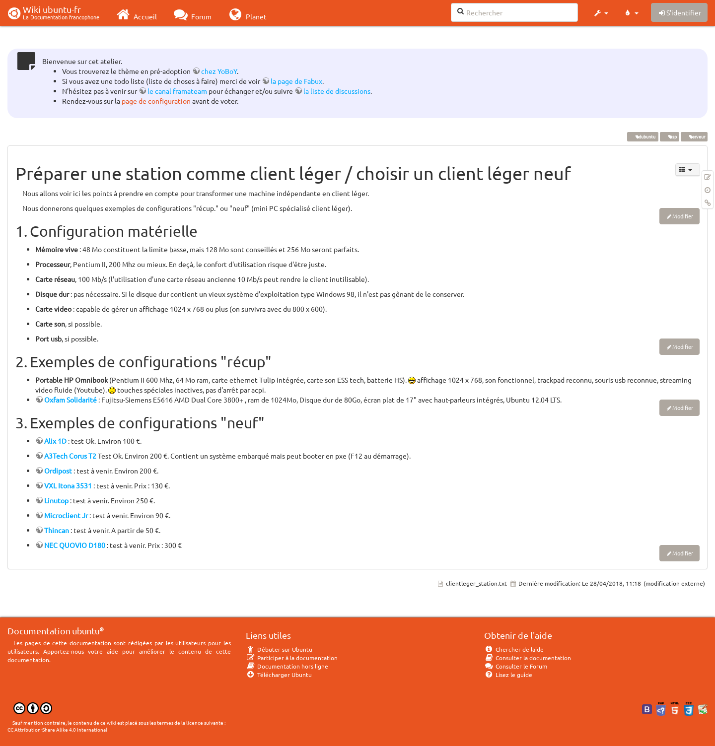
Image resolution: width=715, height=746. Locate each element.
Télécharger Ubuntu (279, 674)
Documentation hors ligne (287, 666)
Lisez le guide (508, 674)
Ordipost (58, 470)
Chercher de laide (514, 649)
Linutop (56, 500)
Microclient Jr (66, 515)
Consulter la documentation (527, 658)
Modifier (682, 216)
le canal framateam (177, 90)
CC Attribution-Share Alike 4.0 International (57, 729)
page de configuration (156, 100)
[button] (600, 13)
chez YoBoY (219, 71)
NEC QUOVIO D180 (74, 545)
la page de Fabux (296, 80)
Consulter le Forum (515, 666)
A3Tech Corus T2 (70, 455)
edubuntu (642, 136)
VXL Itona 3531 (68, 485)
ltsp (669, 136)
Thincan (56, 530)
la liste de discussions (336, 90)
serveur (694, 136)
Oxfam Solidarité (70, 399)
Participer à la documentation (292, 658)
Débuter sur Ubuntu (279, 649)
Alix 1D (55, 440)
